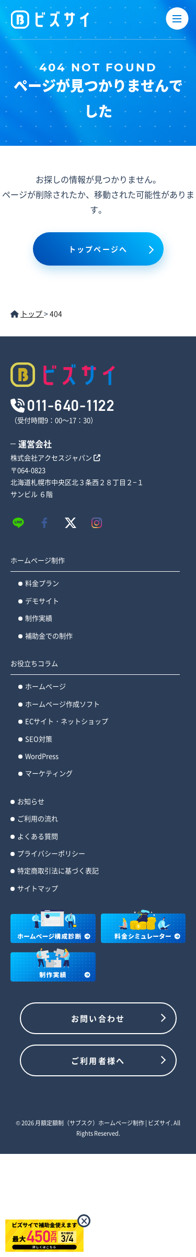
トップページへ (98, 249)
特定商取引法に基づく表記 (58, 870)
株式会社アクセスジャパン (55, 457)
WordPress (42, 756)
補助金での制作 (49, 635)
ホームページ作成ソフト (62, 704)
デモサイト (42, 601)
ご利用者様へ (98, 1060)
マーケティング (49, 773)
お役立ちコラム (34, 663)
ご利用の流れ (37, 818)
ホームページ (45, 686)
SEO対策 (38, 739)
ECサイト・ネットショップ (66, 721)
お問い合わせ (98, 1018)
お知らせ (30, 801)
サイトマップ (37, 888)
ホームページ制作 (37, 560)
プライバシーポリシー (51, 853)
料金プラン (42, 583)
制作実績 (38, 618)
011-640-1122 (70, 405)
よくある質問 (37, 836)
